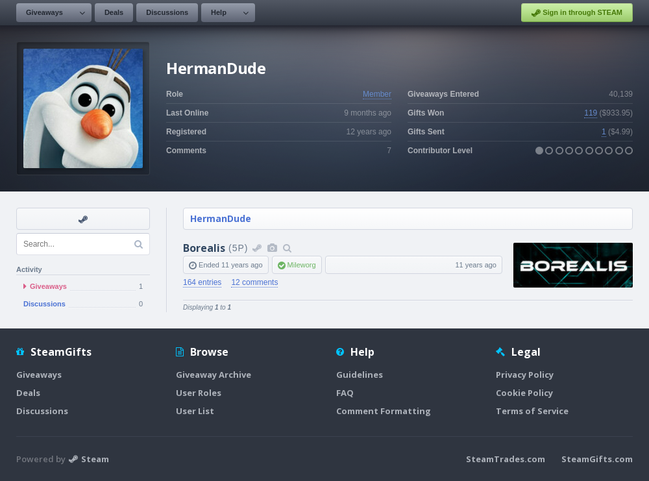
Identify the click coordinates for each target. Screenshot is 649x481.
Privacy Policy (525, 374)
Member (377, 94)
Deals (113, 12)
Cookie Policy (524, 393)
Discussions (167, 12)
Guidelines (359, 374)
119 (590, 112)
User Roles (198, 393)
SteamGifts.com (597, 459)
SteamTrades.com (505, 459)
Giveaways (44, 12)
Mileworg (302, 265)
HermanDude (220, 218)
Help (219, 12)
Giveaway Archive (213, 374)
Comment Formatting (383, 411)
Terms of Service (532, 411)
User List (195, 411)
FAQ (345, 393)
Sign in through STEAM (577, 13)
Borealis (204, 248)
